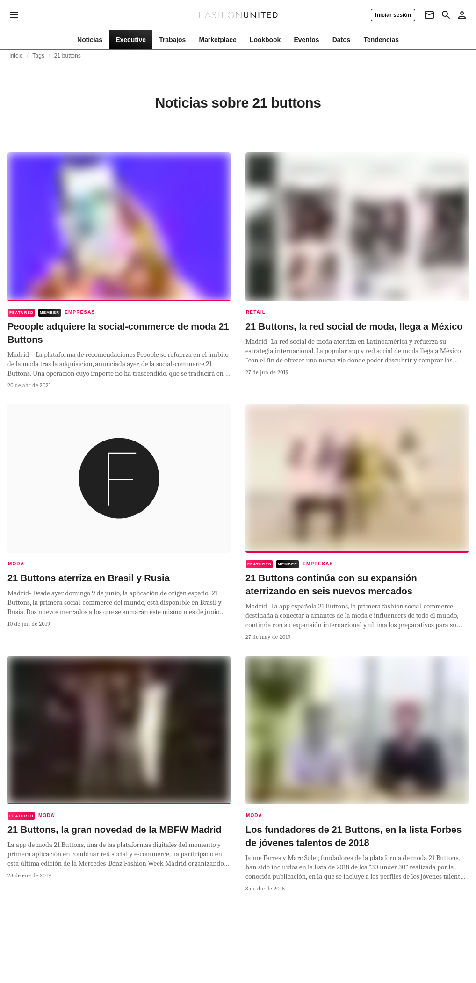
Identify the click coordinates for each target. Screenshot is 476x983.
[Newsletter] (429, 15)
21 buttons (67, 55)
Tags (38, 55)
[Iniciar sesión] (393, 15)
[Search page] (446, 15)
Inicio (16, 55)
